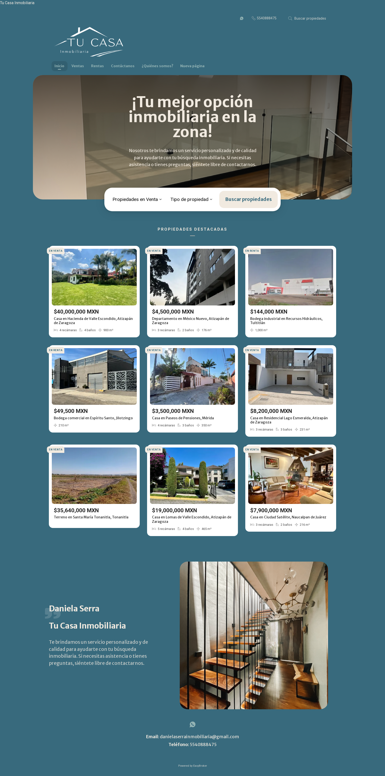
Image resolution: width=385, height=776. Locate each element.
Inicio (59, 66)
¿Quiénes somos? (157, 66)
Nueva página (192, 66)
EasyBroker (200, 765)
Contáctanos (123, 66)
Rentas (97, 66)
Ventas (77, 66)
